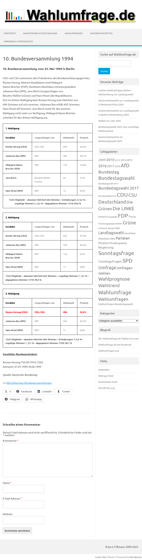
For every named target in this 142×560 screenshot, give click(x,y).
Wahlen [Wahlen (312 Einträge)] (104, 273)
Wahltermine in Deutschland (40, 33)
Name (7, 482)
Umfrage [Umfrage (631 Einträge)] (107, 267)
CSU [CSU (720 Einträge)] (132, 195)
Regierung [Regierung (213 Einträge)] (106, 247)
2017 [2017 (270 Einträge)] (110, 166)
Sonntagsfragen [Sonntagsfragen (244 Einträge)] (110, 261)
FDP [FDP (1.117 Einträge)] (123, 215)
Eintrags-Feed (105, 375)
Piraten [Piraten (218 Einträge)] (103, 243)
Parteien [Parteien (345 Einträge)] (123, 238)
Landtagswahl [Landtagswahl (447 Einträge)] (111, 232)
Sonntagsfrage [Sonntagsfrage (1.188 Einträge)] (116, 253)
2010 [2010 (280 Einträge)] (110, 159)
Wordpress (136, 557)
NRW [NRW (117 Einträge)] (112, 238)
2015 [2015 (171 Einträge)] (129, 160)
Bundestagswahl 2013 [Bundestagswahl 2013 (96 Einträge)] (108, 183)
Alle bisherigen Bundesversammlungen (29, 382)
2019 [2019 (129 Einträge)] (117, 166)
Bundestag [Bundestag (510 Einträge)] (108, 171)
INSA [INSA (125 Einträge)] (117, 228)
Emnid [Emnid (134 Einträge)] (101, 216)
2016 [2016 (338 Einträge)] (102, 165)
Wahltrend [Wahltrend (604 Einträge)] (109, 285)
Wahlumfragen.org (108, 350)
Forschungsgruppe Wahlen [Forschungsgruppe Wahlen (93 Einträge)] (110, 223)
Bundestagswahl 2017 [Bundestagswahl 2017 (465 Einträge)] (118, 187)
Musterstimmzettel (101, 33)
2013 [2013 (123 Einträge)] (123, 160)
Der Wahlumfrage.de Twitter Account (118, 338)
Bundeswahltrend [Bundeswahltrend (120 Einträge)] (107, 195)
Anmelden (103, 369)
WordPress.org (106, 387)
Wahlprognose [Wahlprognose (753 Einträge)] (114, 279)
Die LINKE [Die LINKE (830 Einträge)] (123, 208)
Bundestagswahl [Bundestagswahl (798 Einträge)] (116, 178)
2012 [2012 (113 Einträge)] (117, 160)
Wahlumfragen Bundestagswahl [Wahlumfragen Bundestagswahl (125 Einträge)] (115, 304)
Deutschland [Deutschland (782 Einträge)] (112, 202)
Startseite (10, 33)
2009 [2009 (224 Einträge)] (102, 160)
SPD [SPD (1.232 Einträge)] (128, 260)
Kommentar (10, 440)
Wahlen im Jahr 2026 (109, 120)
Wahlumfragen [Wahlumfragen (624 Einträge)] (113, 299)
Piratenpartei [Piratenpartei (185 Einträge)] (118, 243)
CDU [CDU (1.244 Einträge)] (122, 195)
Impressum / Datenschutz (18, 41)
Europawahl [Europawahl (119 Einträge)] (111, 216)
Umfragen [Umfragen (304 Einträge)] (125, 268)
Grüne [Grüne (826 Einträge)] (129, 223)
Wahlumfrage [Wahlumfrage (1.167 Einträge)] (114, 292)
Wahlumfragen (74, 33)
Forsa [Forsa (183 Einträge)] (132, 216)
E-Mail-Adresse (12, 498)
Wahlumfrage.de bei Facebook (114, 344)
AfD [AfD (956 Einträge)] (125, 165)
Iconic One (100, 557)
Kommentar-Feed (107, 381)
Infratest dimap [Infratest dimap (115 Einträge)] (106, 228)
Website (8, 514)
